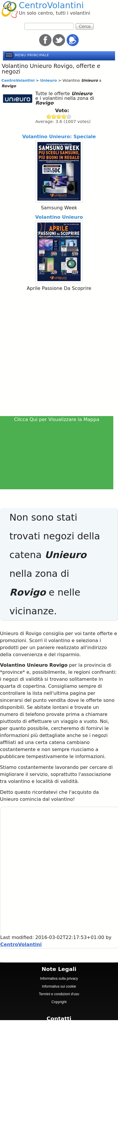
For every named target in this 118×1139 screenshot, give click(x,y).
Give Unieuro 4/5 (64, 116)
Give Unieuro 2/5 (53, 116)
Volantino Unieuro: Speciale (59, 136)
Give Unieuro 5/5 (69, 116)
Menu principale (32, 55)
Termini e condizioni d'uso (59, 994)
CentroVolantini (51, 5)
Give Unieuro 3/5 (59, 116)
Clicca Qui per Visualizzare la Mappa (56, 419)
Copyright (59, 1002)
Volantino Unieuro (59, 217)
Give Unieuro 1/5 (48, 116)
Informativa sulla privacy (59, 978)
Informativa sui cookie (59, 986)
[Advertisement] (58, 354)
